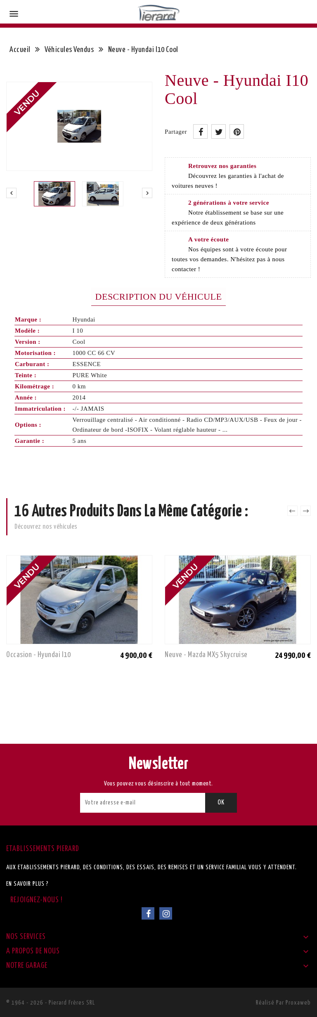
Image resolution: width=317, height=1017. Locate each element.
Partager (200, 131)
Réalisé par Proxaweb (283, 1003)
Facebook (148, 913)
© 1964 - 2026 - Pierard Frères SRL (50, 1003)
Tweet (218, 131)
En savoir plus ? (27, 884)
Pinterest (236, 131)
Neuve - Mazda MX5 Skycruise (206, 655)
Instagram (165, 913)
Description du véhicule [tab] (158, 296)
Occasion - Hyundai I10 (38, 655)
